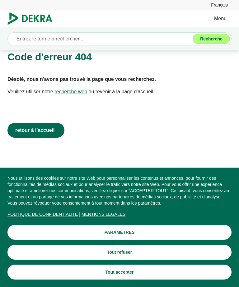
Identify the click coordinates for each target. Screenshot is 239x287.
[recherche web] (70, 91)
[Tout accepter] (119, 272)
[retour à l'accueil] (35, 130)
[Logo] (32, 18)
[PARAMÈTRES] (119, 232)
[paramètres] (149, 203)
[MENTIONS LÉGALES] (104, 214)
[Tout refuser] (119, 252)
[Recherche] (211, 39)
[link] (219, 5)
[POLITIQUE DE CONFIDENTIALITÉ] (42, 214)
